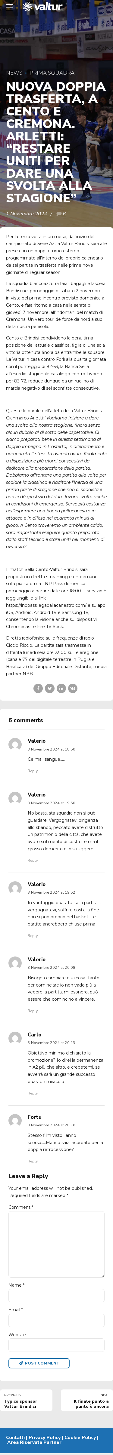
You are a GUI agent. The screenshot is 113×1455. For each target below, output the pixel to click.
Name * (16, 1286)
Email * (15, 1311)
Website (17, 1336)
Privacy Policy (45, 1439)
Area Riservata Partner (34, 1444)
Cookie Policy (80, 1439)
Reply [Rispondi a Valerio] (33, 770)
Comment (20, 1207)
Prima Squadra (52, 73)
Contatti (15, 1439)
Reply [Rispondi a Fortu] (33, 1161)
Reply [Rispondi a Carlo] (33, 1093)
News (14, 73)
